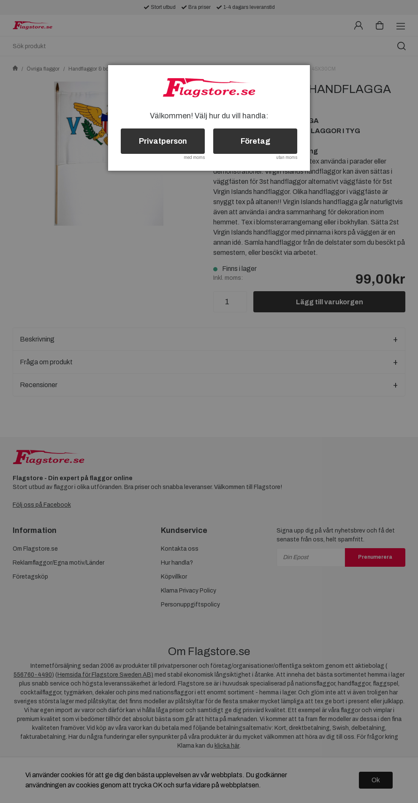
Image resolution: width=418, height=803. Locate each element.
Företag (255, 141)
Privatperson (163, 141)
